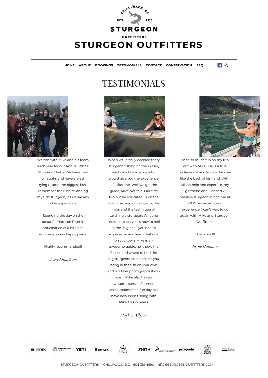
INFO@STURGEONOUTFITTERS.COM (185, 365)
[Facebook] (219, 65)
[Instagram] (226, 65)
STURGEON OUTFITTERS (139, 44)
